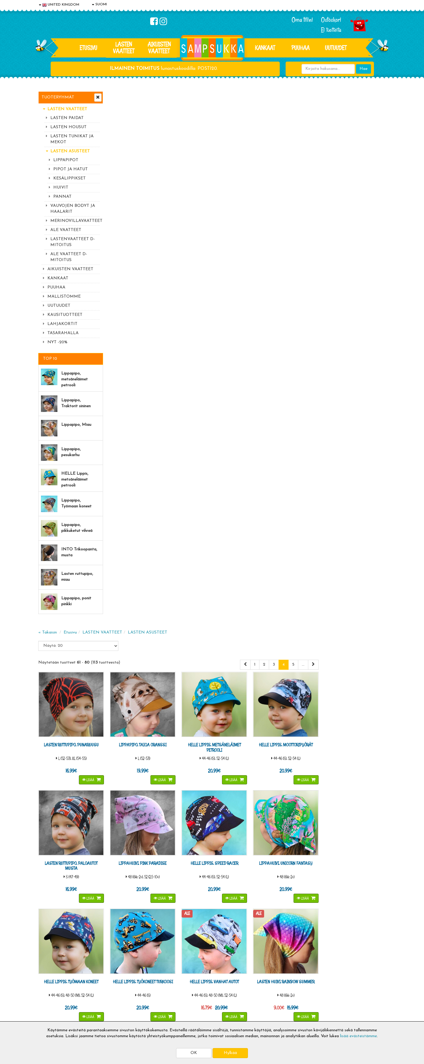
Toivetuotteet (122, 989)
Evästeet (47, 971)
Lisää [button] (158, 250)
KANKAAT (265, 47)
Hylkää (230, 1053)
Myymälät (48, 1006)
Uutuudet (336, 47)
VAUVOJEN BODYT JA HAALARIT (72, 209)
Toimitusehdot (123, 980)
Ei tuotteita (331, 30)
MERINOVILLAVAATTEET (75, 221)
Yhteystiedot (51, 989)
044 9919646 (327, 896)
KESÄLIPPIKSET (69, 178)
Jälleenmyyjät (51, 1015)
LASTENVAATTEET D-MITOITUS (72, 242)
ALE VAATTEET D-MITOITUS (68, 257)
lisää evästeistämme (358, 1036)
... (370, 136)
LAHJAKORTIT (62, 324)
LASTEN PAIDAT (67, 118)
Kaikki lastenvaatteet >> (329, 937)
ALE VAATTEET (65, 230)
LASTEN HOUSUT (68, 127)
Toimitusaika (121, 971)
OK (194, 1053)
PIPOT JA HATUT (70, 169)
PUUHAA (300, 47)
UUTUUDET (58, 305)
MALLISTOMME (64, 296)
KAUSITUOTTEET (64, 315)
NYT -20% (57, 342)
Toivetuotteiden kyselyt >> (330, 931)
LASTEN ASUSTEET (70, 151)
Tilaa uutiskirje (146, 932)
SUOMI (99, 4)
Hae (363, 69)
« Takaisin (118, 104)
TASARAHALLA (63, 333)
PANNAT (62, 196)
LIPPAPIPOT (65, 160)
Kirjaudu (188, 971)
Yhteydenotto (51, 997)
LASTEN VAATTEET (123, 47)
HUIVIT (60, 187)
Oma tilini (302, 19)
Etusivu (88, 47)
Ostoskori (331, 19)
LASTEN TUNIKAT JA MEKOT (72, 139)
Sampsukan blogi (195, 989)
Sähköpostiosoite (145, 907)
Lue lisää (282, 894)
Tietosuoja (49, 980)
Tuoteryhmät (58, 97)
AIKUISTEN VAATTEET (159, 47)
